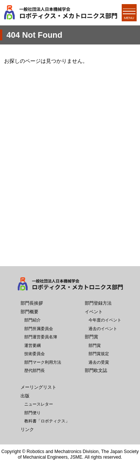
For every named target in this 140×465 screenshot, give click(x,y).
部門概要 (29, 311)
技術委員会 (34, 353)
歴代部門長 (34, 370)
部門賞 (91, 336)
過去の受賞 (98, 362)
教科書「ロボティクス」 (46, 421)
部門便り (32, 412)
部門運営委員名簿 (40, 337)
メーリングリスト (38, 387)
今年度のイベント (104, 320)
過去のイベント (102, 328)
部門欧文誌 (96, 370)
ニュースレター (38, 404)
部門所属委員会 (38, 328)
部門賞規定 (98, 353)
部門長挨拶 (32, 303)
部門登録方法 (98, 303)
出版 (25, 395)
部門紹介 (32, 320)
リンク (27, 429)
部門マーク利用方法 (42, 362)
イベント (94, 311)
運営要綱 (32, 345)
